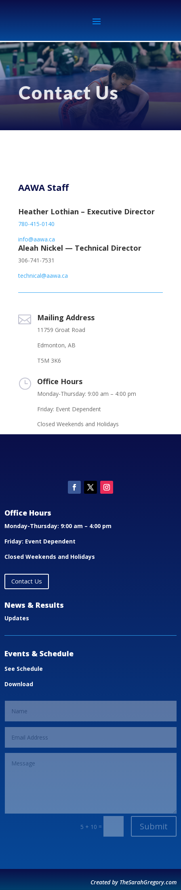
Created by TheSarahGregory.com (133, 882)
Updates (16, 618)
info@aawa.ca (36, 239)
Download (18, 684)
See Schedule (23, 668)
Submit (154, 826)
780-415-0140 (36, 224)
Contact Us (26, 581)
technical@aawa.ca (43, 275)
